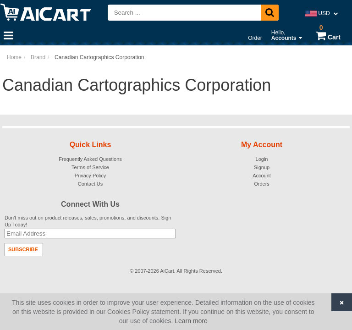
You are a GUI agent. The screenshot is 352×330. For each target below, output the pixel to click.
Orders (262, 184)
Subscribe (23, 249)
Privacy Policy (90, 175)
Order (255, 38)
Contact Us (90, 184)
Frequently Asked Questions (90, 159)
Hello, (286, 35)
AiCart (167, 271)
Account (262, 175)
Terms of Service (90, 167)
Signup (262, 167)
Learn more (191, 320)
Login (262, 159)
